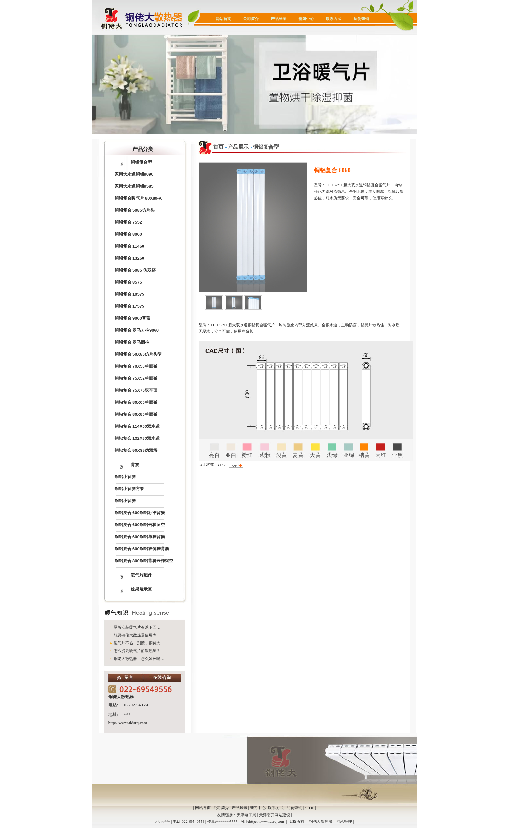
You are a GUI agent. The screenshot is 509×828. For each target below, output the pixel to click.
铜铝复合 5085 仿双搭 (135, 270)
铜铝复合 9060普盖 (133, 318)
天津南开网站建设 (274, 815)
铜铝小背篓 (125, 476)
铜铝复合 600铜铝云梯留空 (140, 524)
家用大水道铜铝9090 (134, 174)
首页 (218, 147)
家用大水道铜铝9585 (134, 186)
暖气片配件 (141, 575)
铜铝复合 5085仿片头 (135, 210)
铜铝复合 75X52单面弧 (136, 378)
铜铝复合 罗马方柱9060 (137, 330)
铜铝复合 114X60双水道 (137, 426)
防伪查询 (361, 19)
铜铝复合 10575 (129, 294)
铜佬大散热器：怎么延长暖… (139, 658)
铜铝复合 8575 (128, 282)
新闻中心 (306, 19)
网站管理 (344, 821)
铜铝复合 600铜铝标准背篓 (140, 512)
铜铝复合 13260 (129, 258)
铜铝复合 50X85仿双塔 (136, 450)
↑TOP (309, 808)
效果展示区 (141, 589)
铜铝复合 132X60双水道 (137, 438)
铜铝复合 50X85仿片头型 (138, 354)
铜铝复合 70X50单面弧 (136, 366)
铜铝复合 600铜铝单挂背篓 (140, 536)
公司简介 (251, 19)
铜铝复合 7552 (128, 222)
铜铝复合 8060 (128, 234)
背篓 (135, 464)
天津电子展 (246, 815)
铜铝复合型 (141, 162)
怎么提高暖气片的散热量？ (137, 651)
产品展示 (278, 19)
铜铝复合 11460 (129, 246)
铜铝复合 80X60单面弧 (136, 402)
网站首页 (223, 19)
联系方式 (333, 19)
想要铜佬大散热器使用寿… (137, 635)
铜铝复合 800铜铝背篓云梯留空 (144, 560)
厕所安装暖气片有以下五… (137, 627)
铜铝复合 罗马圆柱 (132, 342)
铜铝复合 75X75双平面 (136, 390)
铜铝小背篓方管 (129, 488)
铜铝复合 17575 (129, 306)
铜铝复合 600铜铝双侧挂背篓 (142, 548)
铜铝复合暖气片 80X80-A (138, 198)
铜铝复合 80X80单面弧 (136, 414)
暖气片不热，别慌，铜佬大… (139, 643)
